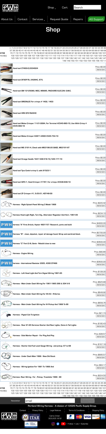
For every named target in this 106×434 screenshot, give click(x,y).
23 (66, 48)
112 (54, 55)
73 (20, 53)
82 (46, 53)
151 (77, 60)
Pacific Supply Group (86, 405)
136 (58, 58)
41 (22, 50)
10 (28, 48)
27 (78, 48)
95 (85, 53)
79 (38, 53)
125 (13, 58)
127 (21, 58)
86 (58, 53)
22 (63, 48)
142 (83, 58)
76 (29, 53)
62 (84, 50)
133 (46, 58)
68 (102, 50)
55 (63, 50)
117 (75, 55)
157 (102, 60)
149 (68, 60)
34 (99, 48)
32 (93, 48)
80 (40, 53)
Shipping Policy (98, 410)
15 (43, 48)
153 (85, 60)
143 (87, 58)
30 (87, 48)
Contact (22, 19)
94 (82, 53)
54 (61, 50)
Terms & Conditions (77, 410)
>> (105, 60)
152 (81, 60)
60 (78, 50)
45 (34, 50)
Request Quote (59, 19)
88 (64, 53)
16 (46, 48)
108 (37, 55)
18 (52, 48)
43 (28, 50)
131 (37, 58)
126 (17, 58)
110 (46, 55)
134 (50, 58)
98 (93, 53)
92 (76, 53)
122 (96, 55)
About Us (6, 19)
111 (50, 55)
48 (43, 50)
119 (83, 55)
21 (61, 48)
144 (92, 58)
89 (67, 53)
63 (87, 50)
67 (99, 50)
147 (104, 58)
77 (32, 53)
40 (19, 50)
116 (71, 55)
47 (40, 50)
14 (40, 48)
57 (69, 50)
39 (17, 50)
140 (75, 58)
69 (105, 50)
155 (93, 60)
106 (29, 55)
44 (31, 50)
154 (89, 60)
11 (31, 48)
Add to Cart (101, 69)
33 (96, 48)
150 (72, 60)
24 (69, 48)
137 (62, 58)
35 (102, 48)
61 (81, 50)
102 (13, 55)
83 (49, 53)
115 (67, 55)
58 (72, 50)
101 (104, 53)
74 (23, 53)
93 (79, 53)
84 (52, 53)
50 (49, 50)
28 (81, 48)
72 (17, 53)
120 (87, 55)
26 (75, 48)
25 (72, 48)
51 (52, 50)
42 (25, 50)
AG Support (96, 19)
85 (55, 53)
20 (58, 48)
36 (105, 48)
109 (42, 55)
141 (79, 58)
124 (104, 55)
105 (25, 55)
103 (17, 55)
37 (11, 50)
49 (46, 50)
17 (49, 48)
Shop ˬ (52, 7)
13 (37, 48)
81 (43, 53)
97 (90, 53)
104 (21, 55)
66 (96, 50)
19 (55, 48)
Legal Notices (55, 410)
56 (66, 50)
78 (35, 53)
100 (100, 53)
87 (61, 53)
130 (33, 58)
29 (84, 48)
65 (93, 50)
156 (97, 60)
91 (73, 53)
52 (55, 50)
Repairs (78, 19)
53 (58, 50)
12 (34, 48)
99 (96, 53)
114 (62, 55)
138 (67, 58)
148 (64, 60)
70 (11, 53)
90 (70, 53)
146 (100, 58)
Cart (64, 7)
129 (29, 58)
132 (42, 58)
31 (90, 48)
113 (58, 55)
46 (37, 50)
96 (87, 53)
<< (10, 48)
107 (33, 55)
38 (14, 50)
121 (92, 55)
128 (25, 58)
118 (79, 55)
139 (71, 58)
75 (26, 53)
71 (14, 53)
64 (90, 50)
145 (96, 58)
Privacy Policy (37, 410)
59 (75, 50)
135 (54, 58)
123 (100, 55)
